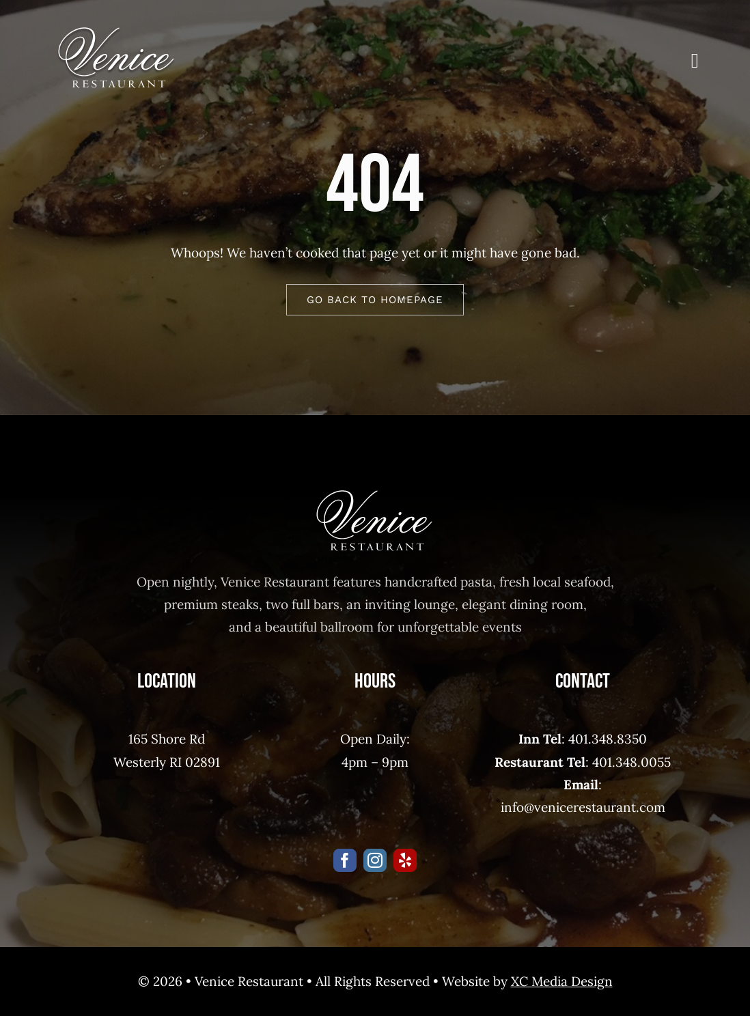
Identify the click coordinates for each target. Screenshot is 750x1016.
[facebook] (345, 860)
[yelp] (405, 860)
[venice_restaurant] (117, 33)
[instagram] (375, 860)
